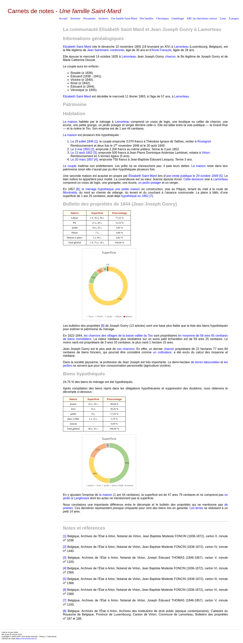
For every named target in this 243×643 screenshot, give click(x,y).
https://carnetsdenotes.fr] (26, 638)
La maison (70, 121)
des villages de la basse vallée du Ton (127, 335)
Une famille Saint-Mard (124, 18)
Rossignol (204, 141)
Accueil (63, 18)
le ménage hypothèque (98, 189)
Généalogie (178, 18)
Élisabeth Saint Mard (143, 175)
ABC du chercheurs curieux (202, 18)
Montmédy (70, 192)
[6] (78, 189)
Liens (223, 18)
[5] (221, 175)
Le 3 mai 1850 (80, 149)
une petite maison (127, 189)
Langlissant (81, 498)
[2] (92, 149)
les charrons (92, 335)
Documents (89, 18)
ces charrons (126, 348)
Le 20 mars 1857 (82, 159)
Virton (206, 152)
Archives (103, 18)
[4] (96, 159)
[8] (102, 325)
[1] (96, 141)
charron (170, 56)
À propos (234, 18)
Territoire (75, 18)
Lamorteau (181, 46)
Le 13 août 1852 (82, 152)
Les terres (196, 508)
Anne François (161, 50)
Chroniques (162, 18)
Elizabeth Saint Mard (77, 46)
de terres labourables (205, 362)
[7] (151, 196)
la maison (105, 494)
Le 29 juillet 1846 (82, 141)
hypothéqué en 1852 (135, 196)
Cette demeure (193, 179)
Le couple (70, 166)
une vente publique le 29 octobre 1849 (192, 175)
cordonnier (117, 50)
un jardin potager (149, 182)
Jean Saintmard (97, 50)
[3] (95, 152)
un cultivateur (162, 352)
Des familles (146, 18)
